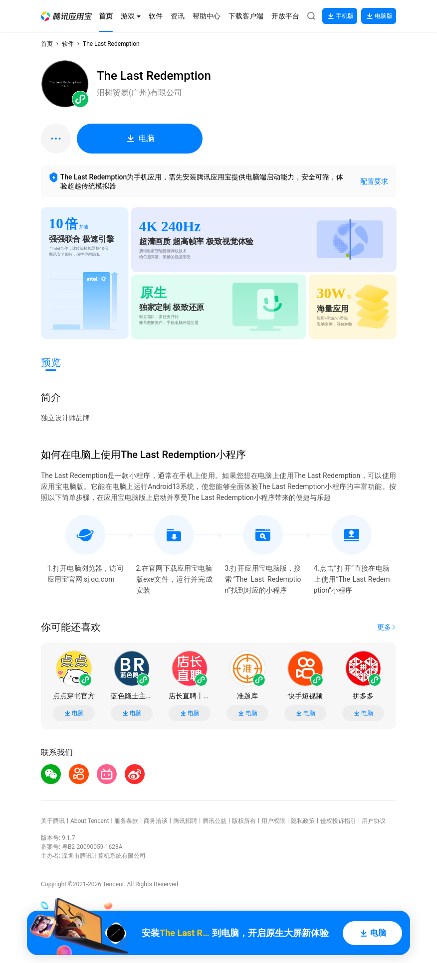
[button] (66, 16)
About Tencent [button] (89, 820)
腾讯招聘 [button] (185, 820)
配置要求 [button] (374, 181)
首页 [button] (47, 43)
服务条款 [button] (126, 820)
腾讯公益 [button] (214, 820)
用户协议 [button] (374, 820)
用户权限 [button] (273, 820)
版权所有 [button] (244, 820)
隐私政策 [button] (303, 820)
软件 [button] (68, 43)
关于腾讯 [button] (53, 820)
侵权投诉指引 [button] (338, 820)
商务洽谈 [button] (156, 820)
